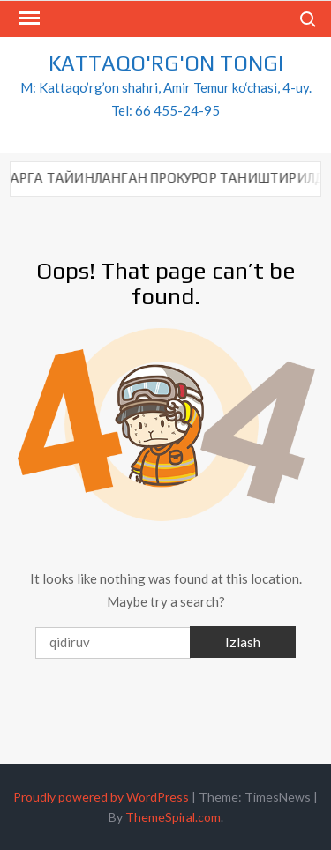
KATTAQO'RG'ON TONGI (166, 63)
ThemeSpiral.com (173, 816)
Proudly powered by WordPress (101, 796)
